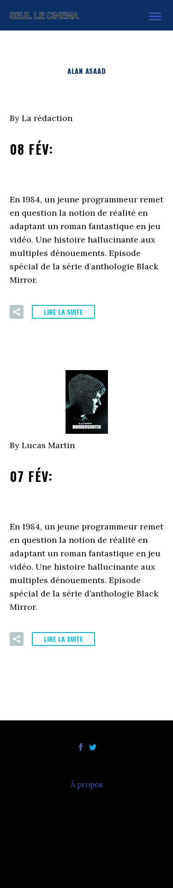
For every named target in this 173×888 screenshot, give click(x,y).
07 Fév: (82, 486)
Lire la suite (63, 311)
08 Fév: (82, 159)
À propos (87, 785)
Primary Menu (155, 16)
